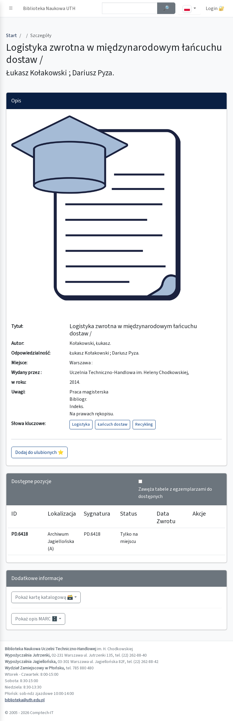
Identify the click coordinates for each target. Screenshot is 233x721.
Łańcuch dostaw (112, 424)
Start (11, 35)
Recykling (144, 424)
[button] (11, 8)
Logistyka (81, 424)
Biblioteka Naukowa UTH (49, 8)
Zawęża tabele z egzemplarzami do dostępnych (175, 493)
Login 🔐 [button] (215, 8)
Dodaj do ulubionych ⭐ (39, 452)
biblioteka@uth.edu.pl (25, 700)
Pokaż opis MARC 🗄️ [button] (36, 619)
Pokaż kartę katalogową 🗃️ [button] (44, 597)
